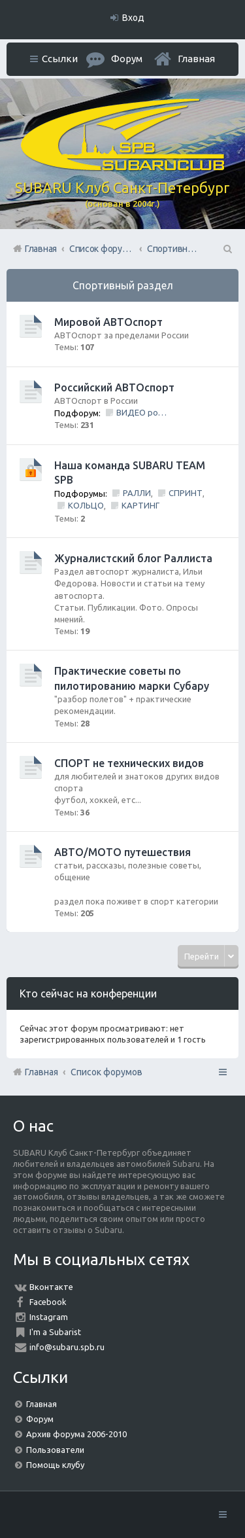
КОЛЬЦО (86, 505)
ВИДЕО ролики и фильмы (142, 412)
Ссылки (60, 58)
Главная (196, 58)
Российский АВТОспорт (114, 387)
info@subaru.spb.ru (67, 1346)
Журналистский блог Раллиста (133, 558)
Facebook (48, 1301)
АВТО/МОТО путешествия (122, 852)
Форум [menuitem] (126, 58)
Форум (40, 1418)
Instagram (48, 1316)
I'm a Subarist (55, 1331)
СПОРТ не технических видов (129, 763)
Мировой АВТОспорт (108, 322)
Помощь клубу (55, 1464)
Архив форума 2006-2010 (76, 1434)
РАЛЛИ (137, 492)
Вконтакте (51, 1286)
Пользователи (55, 1449)
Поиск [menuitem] (226, 249)
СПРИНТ (186, 492)
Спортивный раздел (123, 285)
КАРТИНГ (140, 505)
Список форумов (106, 1072)
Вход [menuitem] (133, 17)
